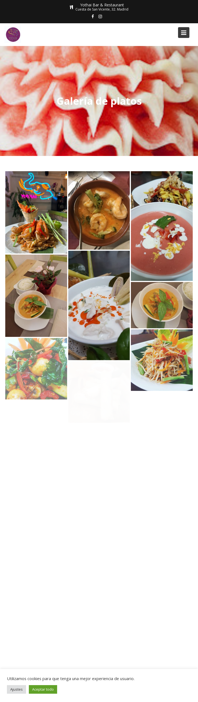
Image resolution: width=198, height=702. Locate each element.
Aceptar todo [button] (43, 689)
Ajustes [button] (16, 689)
